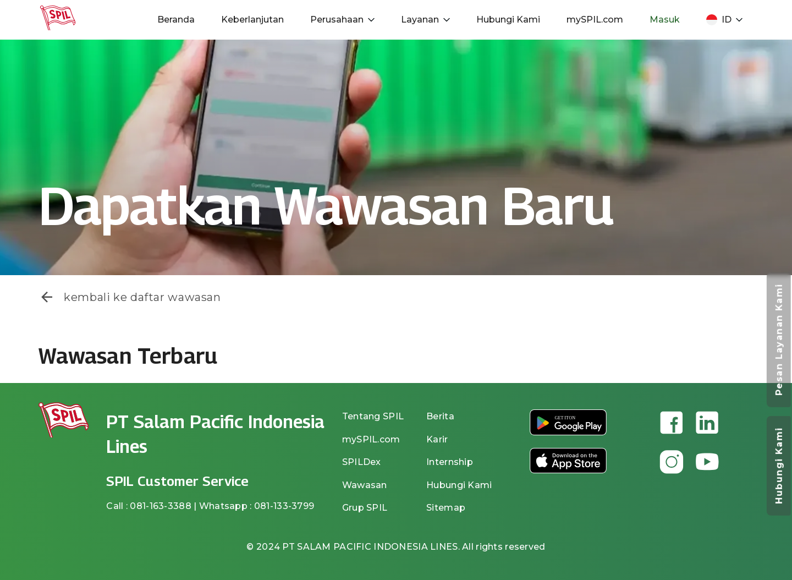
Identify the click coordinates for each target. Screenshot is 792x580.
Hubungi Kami (508, 19)
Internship (449, 462)
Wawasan (364, 485)
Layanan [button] (425, 19)
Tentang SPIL (373, 416)
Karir (437, 439)
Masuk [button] (665, 19)
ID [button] (724, 19)
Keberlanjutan (252, 19)
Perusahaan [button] (342, 19)
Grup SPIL (365, 507)
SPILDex (361, 462)
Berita (440, 416)
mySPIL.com (594, 19)
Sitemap (445, 507)
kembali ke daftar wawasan (129, 297)
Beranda (176, 19)
